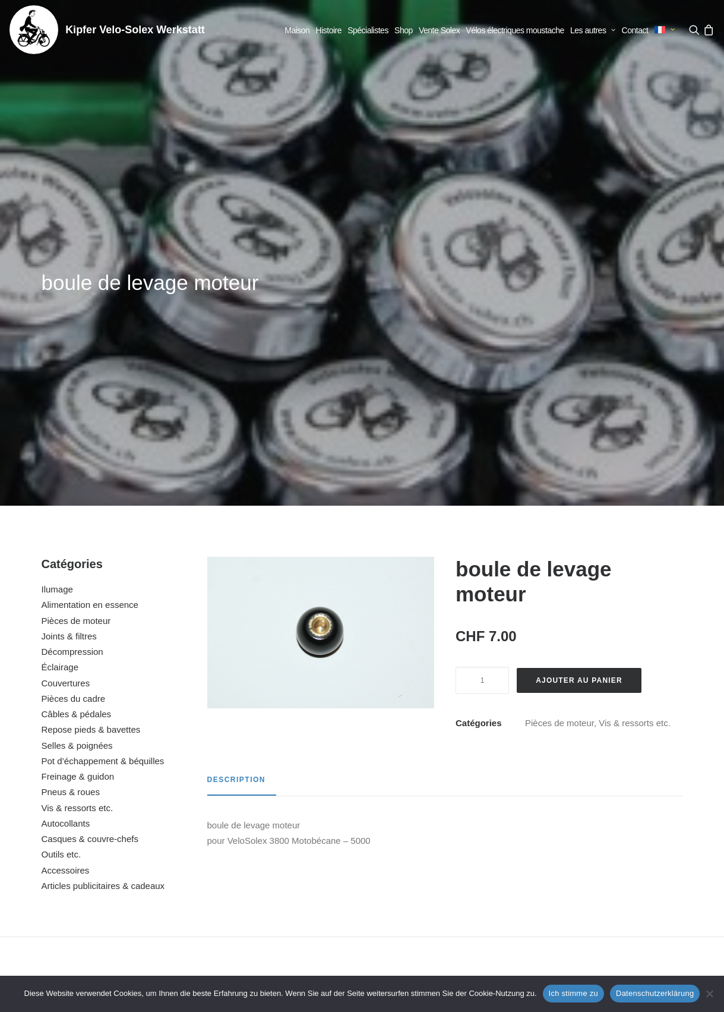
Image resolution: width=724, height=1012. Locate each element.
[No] (709, 994)
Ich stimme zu (573, 993)
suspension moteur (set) (448, 845)
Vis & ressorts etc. (77, 516)
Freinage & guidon (78, 485)
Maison (296, 30)
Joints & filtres (69, 344)
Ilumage (57, 297)
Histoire (329, 30)
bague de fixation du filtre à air (274, 845)
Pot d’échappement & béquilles (103, 469)
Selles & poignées (77, 454)
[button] (695, 29)
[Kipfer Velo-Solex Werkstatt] (34, 29)
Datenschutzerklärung (655, 993)
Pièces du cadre (74, 407)
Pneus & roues (71, 500)
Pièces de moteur (76, 329)
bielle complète (101, 845)
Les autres (592, 30)
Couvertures (66, 391)
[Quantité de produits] (482, 388)
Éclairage (60, 375)
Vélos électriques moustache (515, 30)
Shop (403, 30)
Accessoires (66, 578)
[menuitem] (297, 30)
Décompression (72, 360)
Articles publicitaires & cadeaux (103, 594)
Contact (635, 30)
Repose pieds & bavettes (91, 438)
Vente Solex (439, 30)
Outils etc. (61, 562)
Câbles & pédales (77, 422)
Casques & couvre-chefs (90, 547)
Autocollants (66, 532)
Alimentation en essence (90, 313)
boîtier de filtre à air (622, 845)
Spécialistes (367, 30)
